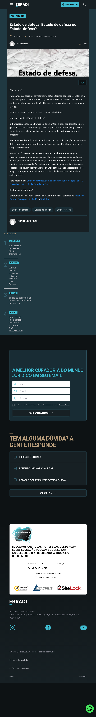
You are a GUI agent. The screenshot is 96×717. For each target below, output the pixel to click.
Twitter (13, 199)
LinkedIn (33, 199)
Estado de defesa (20, 209)
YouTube (44, 199)
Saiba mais (32, 564)
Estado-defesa (64, 209)
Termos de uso (64, 405)
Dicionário (18, 16)
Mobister (83, 676)
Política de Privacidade (19, 660)
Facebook (79, 195)
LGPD (12, 676)
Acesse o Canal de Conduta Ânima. (48, 574)
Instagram (23, 199)
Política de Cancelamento (20, 668)
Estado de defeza (43, 209)
